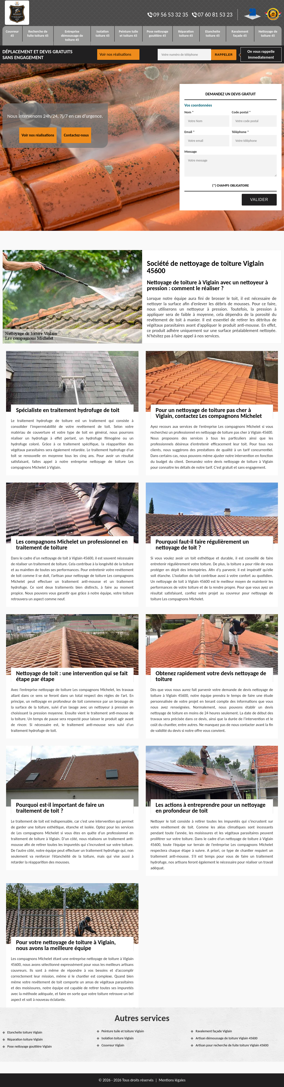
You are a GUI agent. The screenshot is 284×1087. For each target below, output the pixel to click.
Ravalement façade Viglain (214, 1031)
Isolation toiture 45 (102, 33)
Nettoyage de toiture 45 (267, 33)
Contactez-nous (76, 135)
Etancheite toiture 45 (212, 33)
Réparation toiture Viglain (25, 1039)
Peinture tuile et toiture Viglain (123, 1031)
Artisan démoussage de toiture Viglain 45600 (226, 1038)
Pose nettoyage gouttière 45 (157, 33)
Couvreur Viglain (113, 1045)
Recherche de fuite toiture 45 (38, 33)
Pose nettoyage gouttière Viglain (29, 1046)
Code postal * (241, 112)
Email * (189, 132)
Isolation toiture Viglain (118, 1038)
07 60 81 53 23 (212, 14)
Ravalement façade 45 (240, 33)
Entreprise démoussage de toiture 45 (72, 35)
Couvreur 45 (12, 33)
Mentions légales (172, 1080)
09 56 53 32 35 (167, 14)
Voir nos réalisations (115, 54)
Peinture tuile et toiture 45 (128, 33)
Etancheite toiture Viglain (24, 1032)
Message (190, 152)
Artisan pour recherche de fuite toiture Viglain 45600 (232, 1045)
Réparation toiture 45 (186, 33)
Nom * (189, 112)
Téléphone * (240, 132)
